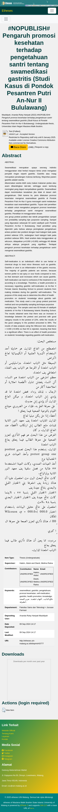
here (32, 808)
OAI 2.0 (43, 805)
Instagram (7, 756)
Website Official (8, 730)
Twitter (6, 753)
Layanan (5, 736)
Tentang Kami (7, 733)
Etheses (7, 10)
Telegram (7, 759)
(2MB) (21, 147)
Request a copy (41, 147)
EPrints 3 (24, 805)
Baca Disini (18, 147)
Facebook (7, 750)
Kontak (5, 739)
